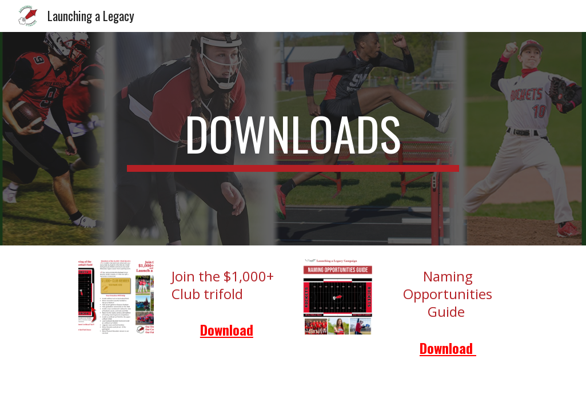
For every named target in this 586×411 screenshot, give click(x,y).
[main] (292, 138)
